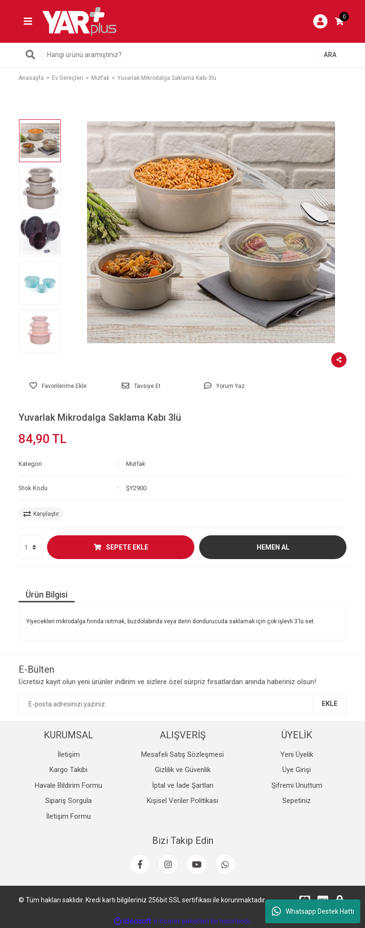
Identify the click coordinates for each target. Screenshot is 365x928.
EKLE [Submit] (329, 703)
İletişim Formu (68, 816)
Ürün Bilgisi (46, 594)
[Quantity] (30, 547)
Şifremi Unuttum (296, 785)
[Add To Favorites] (58, 386)
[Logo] (79, 21)
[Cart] (339, 21)
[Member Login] (320, 21)
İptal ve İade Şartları (182, 785)
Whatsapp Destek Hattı (313, 911)
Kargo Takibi (68, 769)
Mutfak (135, 463)
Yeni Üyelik (296, 754)
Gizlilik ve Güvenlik (183, 769)
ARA (330, 54)
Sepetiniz (296, 800)
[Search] (182, 55)
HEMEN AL (273, 547)
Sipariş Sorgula (68, 800)
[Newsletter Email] (182, 704)
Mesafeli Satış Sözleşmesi (182, 754)
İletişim (69, 754)
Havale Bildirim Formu (68, 785)
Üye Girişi (296, 769)
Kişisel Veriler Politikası (182, 800)
